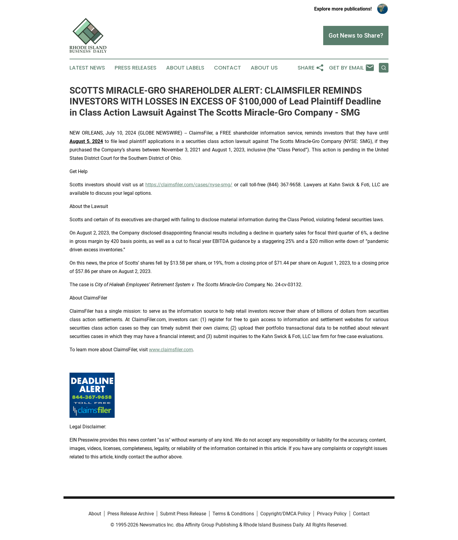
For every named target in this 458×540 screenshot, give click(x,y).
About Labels (185, 67)
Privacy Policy (332, 514)
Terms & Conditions (233, 514)
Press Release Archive (130, 514)
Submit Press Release (183, 514)
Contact (227, 67)
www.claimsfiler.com (171, 349)
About (94, 514)
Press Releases (135, 67)
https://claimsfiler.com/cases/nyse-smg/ (188, 185)
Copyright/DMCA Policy (285, 514)
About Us (264, 67)
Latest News (87, 67)
